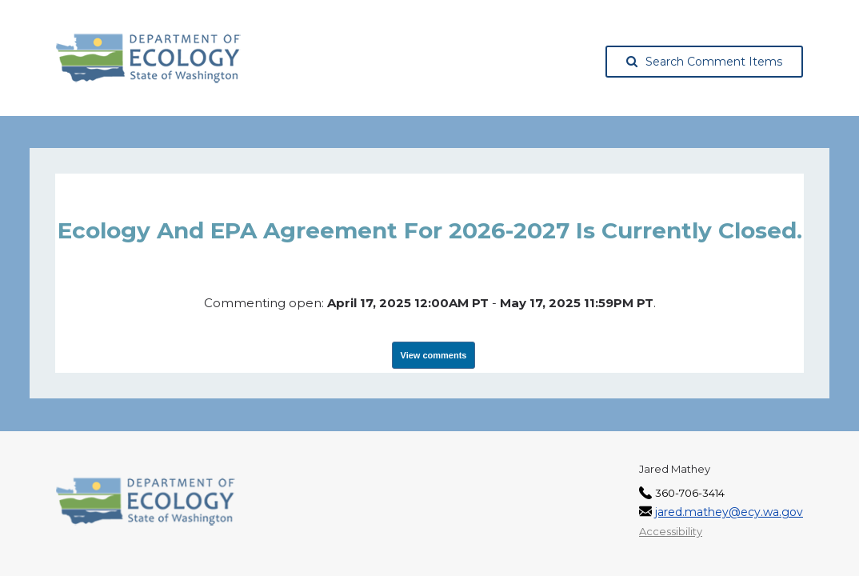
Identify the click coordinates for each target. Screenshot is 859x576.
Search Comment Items (704, 61)
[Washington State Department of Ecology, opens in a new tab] (148, 58)
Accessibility (670, 531)
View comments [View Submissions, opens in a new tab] (434, 355)
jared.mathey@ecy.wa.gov (729, 512)
